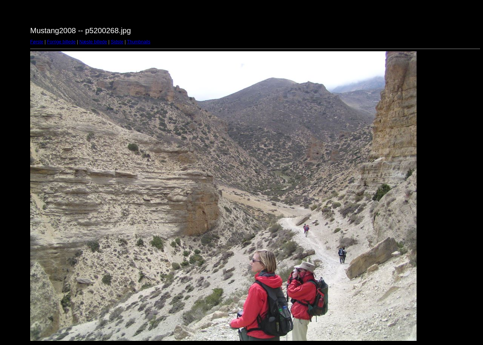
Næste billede (93, 41)
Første (36, 41)
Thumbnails (138, 41)
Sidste (117, 41)
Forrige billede (61, 41)
